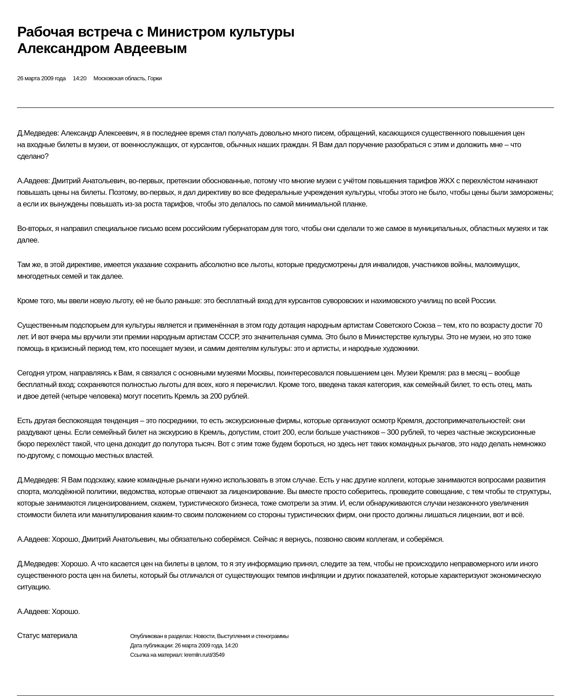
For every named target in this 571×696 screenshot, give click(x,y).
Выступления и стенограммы (252, 636)
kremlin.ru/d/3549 (204, 654)
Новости (204, 636)
